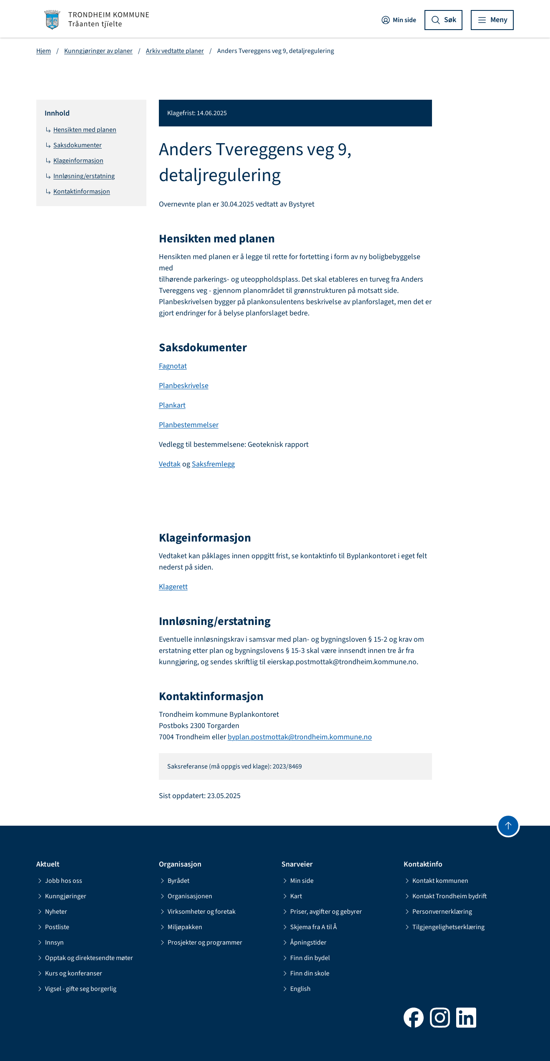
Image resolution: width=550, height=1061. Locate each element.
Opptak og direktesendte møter (84, 958)
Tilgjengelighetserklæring (444, 927)
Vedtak (170, 464)
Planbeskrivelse (183, 386)
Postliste (52, 927)
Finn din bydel (305, 958)
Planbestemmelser (188, 425)
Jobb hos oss (59, 880)
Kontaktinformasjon (77, 191)
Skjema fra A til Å (309, 927)
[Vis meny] (492, 20)
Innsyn (50, 942)
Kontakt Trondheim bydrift (445, 896)
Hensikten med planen (80, 129)
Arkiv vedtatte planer (175, 50)
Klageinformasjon (74, 160)
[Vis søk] (443, 20)
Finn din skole (305, 973)
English (296, 988)
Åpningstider (303, 942)
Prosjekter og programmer (200, 942)
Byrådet (174, 880)
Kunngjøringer (61, 896)
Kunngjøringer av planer (98, 50)
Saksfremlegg (213, 464)
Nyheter (51, 911)
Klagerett (173, 587)
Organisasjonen (185, 896)
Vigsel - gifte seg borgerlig (76, 988)
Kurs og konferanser (69, 973)
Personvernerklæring (438, 911)
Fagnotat (173, 366)
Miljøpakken (180, 927)
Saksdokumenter (73, 145)
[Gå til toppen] (508, 825)
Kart (291, 896)
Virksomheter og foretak (197, 911)
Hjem (43, 50)
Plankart (172, 405)
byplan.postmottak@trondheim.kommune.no (300, 737)
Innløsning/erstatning (80, 176)
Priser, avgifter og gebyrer (321, 911)
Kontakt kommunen (436, 880)
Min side (398, 20)
